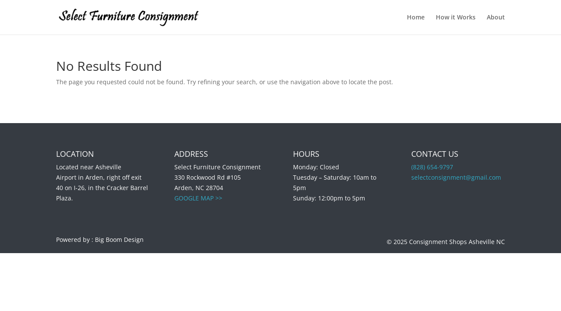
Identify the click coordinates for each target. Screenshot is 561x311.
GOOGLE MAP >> (198, 198)
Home (416, 17)
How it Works (456, 17)
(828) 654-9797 (432, 167)
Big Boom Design (119, 239)
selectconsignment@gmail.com (456, 177)
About (496, 17)
